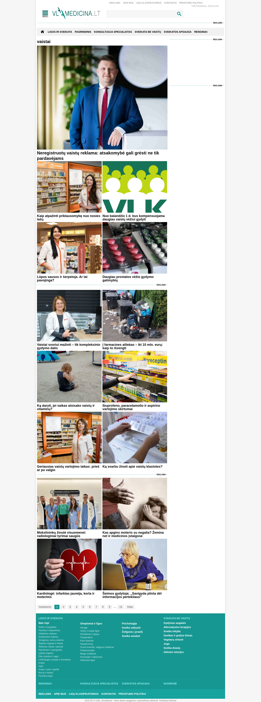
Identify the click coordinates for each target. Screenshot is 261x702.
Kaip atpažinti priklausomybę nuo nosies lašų (68, 217)
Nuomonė (170, 683)
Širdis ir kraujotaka (48, 627)
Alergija (84, 627)
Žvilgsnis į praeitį (132, 631)
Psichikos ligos (46, 676)
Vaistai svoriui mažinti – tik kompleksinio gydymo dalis (68, 346)
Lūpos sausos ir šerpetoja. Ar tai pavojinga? (62, 278)
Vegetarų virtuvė (173, 639)
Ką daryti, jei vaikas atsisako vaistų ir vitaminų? (66, 407)
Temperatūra (86, 637)
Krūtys (42, 663)
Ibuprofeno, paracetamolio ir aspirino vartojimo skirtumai (131, 407)
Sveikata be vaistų (177, 618)
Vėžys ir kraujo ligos (90, 631)
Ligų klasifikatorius (148, 3)
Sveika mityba (172, 631)
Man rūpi (44, 623)
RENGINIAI (200, 31)
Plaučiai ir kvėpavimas (49, 630)
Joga (167, 643)
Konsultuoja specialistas (99, 683)
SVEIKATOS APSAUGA (178, 31)
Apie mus (128, 3)
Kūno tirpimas (87, 640)
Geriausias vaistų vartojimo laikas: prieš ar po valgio (68, 468)
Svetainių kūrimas (168, 700)
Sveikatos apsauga (136, 683)
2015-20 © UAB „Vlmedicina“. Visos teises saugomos (110, 700)
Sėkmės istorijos (174, 652)
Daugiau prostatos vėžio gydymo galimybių (128, 278)
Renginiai (45, 683)
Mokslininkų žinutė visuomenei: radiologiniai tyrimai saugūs (61, 534)
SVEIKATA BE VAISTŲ (148, 31)
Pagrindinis (83, 31)
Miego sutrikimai (88, 653)
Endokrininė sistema (48, 637)
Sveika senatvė (131, 636)
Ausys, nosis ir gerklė (49, 669)
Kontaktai (170, 3)
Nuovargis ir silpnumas (91, 657)
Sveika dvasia (172, 647)
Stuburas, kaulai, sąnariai (51, 646)
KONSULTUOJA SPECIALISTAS (113, 31)
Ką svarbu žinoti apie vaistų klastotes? (132, 466)
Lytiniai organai (46, 653)
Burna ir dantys (46, 672)
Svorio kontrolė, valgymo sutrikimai (97, 647)
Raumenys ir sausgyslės (50, 650)
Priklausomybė (87, 650)
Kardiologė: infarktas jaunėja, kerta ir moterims (65, 595)
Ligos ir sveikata (60, 31)
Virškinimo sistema (48, 633)
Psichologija (129, 623)
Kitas (130, 606)
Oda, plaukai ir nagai (49, 656)
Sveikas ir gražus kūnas (178, 635)
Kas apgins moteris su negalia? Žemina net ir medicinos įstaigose (133, 534)
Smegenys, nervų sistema (51, 640)
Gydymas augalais (175, 623)
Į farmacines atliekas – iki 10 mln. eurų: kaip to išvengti (132, 346)
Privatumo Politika (191, 3)
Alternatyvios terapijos (177, 627)
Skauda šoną (86, 644)
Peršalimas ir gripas (89, 634)
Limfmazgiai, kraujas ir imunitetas (55, 659)
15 (120, 606)
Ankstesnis (45, 606)
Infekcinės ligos (87, 660)
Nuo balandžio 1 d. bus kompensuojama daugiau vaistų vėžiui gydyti (133, 217)
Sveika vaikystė (131, 627)
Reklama (114, 3)
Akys (41, 666)
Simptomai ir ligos (91, 623)
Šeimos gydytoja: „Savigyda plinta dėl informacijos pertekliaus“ (131, 595)
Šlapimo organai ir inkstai (51, 643)
